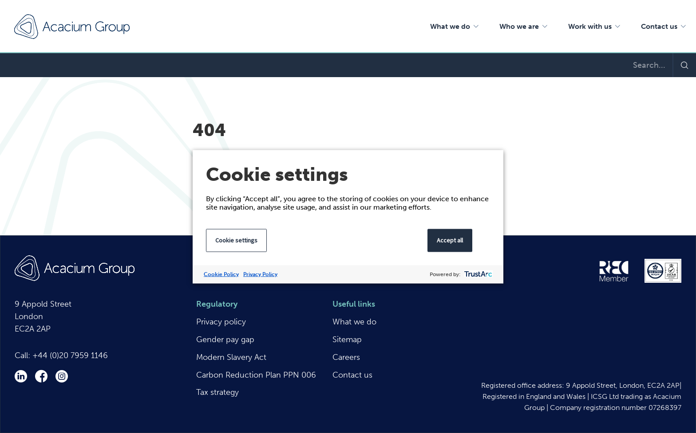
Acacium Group (72, 26)
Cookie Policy (221, 274)
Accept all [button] (450, 240)
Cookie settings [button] (236, 240)
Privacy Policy (260, 274)
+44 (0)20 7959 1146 (70, 355)
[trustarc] (477, 274)
